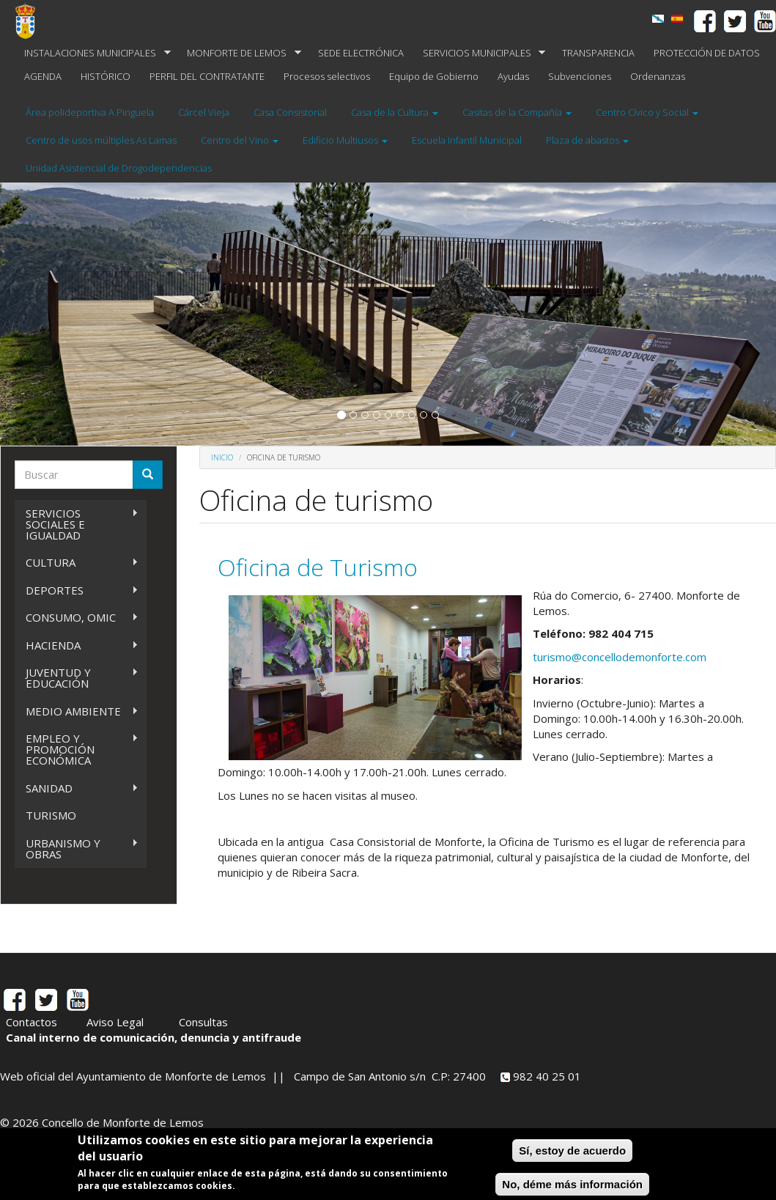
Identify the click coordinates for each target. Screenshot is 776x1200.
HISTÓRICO (105, 76)
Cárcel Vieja (203, 112)
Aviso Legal (115, 1022)
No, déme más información (572, 1184)
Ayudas (513, 76)
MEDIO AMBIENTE (76, 711)
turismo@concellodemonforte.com (619, 656)
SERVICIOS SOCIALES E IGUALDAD (76, 524)
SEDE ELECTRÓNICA (361, 52)
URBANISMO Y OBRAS (76, 848)
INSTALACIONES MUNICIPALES (93, 53)
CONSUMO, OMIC (76, 617)
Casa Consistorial (290, 112)
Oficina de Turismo (318, 567)
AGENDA (43, 76)
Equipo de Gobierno (433, 76)
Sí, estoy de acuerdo (572, 1150)
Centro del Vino (239, 140)
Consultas (203, 1022)
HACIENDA (76, 645)
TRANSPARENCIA (598, 52)
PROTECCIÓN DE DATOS (707, 52)
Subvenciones (579, 76)
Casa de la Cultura (394, 112)
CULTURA (76, 562)
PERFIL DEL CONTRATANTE (207, 76)
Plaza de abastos (587, 140)
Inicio (222, 457)
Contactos (31, 1022)
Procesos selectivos (327, 76)
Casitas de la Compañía (517, 112)
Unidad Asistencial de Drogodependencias (119, 167)
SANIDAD (76, 788)
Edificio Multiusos (345, 140)
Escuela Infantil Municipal (467, 140)
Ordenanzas (657, 76)
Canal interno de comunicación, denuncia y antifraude (153, 1037)
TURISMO (51, 815)
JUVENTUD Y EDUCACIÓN (76, 678)
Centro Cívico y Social (647, 112)
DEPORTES (76, 590)
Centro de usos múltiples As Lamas (101, 140)
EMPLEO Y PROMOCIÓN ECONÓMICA (76, 749)
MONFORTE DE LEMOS (239, 53)
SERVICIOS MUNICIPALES (479, 53)
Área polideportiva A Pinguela (90, 112)
